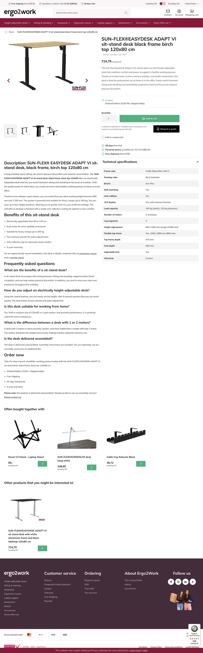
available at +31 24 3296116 (127, 149)
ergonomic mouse (88, 253)
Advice (128, 584)
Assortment (130, 588)
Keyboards (63, 23)
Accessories (143, 23)
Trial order (89, 588)
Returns (48, 580)
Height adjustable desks (17, 23)
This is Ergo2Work (133, 580)
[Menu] (198, 625)
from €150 (117, 154)
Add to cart (149, 118)
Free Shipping (50, 597)
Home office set (162, 23)
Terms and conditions (173, 647)
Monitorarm (125, 23)
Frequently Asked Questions (57, 584)
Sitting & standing (44, 23)
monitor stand (17, 257)
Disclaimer (143, 647)
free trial (113, 145)
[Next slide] (86, 80)
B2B (87, 584)
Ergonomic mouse (84, 23)
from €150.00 (23, 3)
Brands (7, 606)
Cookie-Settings (192, 647)
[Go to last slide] (9, 80)
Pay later (48, 601)
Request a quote (166, 128)
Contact (47, 588)
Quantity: (106, 113)
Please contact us (12, 397)
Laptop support (106, 23)
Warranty (48, 592)
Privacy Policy (156, 647)
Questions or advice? (50, 3)
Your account (91, 592)
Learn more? (136, 650)
